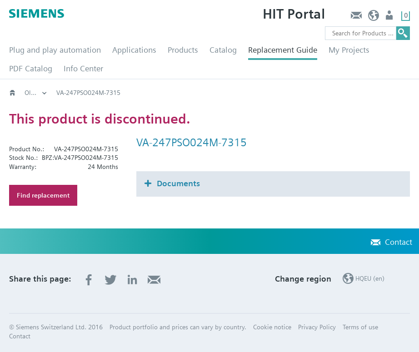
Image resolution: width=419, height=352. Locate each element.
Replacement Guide (282, 50)
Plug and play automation (55, 50)
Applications (134, 50)
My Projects (349, 50)
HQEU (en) (373, 17)
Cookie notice (272, 327)
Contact (356, 17)
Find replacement (43, 195)
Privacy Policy (317, 327)
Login (390, 17)
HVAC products (45, 92)
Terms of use (360, 327)
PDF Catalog (30, 68)
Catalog (223, 50)
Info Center (83, 68)
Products (183, 50)
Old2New (98, 92)
